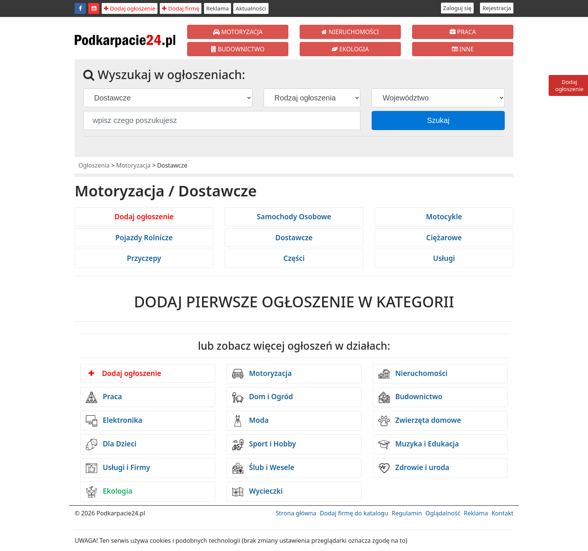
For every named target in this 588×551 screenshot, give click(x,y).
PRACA (463, 32)
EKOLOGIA (350, 49)
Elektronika (114, 421)
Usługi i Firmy (118, 468)
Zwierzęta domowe (419, 421)
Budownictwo (410, 397)
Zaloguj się (457, 8)
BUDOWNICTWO (238, 49)
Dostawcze (293, 238)
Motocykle (444, 217)
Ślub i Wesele (263, 468)
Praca (104, 397)
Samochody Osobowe (294, 217)
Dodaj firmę (180, 8)
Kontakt (502, 513)
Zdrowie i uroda (413, 468)
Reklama (217, 8)
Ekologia (109, 491)
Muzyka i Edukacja (418, 444)
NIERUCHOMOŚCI (350, 32)
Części (294, 258)
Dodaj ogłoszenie (129, 8)
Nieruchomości (413, 373)
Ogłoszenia (94, 165)
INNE (463, 49)
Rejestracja (496, 8)
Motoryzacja (133, 165)
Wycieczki (257, 491)
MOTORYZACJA (238, 32)
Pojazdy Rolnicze (143, 238)
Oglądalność (442, 513)
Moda (250, 421)
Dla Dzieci (111, 444)
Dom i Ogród (262, 397)
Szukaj (438, 120)
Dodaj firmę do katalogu (354, 513)
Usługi (444, 258)
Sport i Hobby (264, 444)
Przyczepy (144, 258)
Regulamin (407, 513)
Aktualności (251, 8)
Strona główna (296, 513)
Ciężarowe (444, 238)
